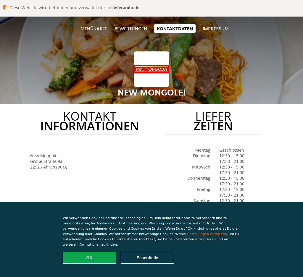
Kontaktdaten (175, 28)
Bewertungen (131, 28)
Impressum (216, 28)
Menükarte (93, 28)
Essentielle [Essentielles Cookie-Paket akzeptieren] (147, 257)
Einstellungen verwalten (207, 233)
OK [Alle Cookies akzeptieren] (89, 257)
